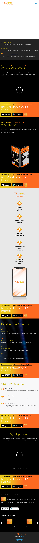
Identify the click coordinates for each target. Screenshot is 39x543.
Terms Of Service (20, 539)
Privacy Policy (19, 540)
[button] (1, 523)
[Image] (6, 114)
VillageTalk (22, 536)
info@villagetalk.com (19, 537)
